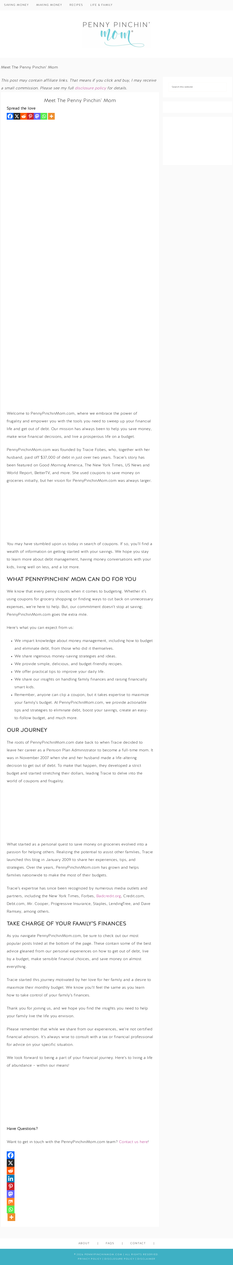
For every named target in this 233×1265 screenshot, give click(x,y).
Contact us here (133, 1142)
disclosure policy (90, 88)
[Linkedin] (10, 1178)
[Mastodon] (37, 116)
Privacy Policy (90, 1259)
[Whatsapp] (43, 116)
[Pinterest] (30, 116)
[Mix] (10, 1202)
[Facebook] (10, 116)
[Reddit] (23, 116)
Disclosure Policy (119, 1259)
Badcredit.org (108, 896)
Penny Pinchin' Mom (116, 34)
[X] (16, 116)
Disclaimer (146, 1259)
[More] (51, 116)
